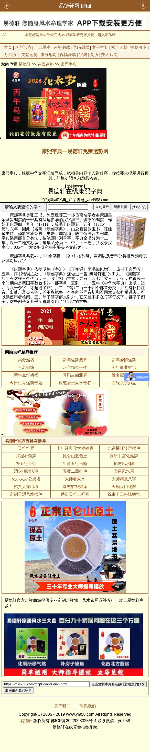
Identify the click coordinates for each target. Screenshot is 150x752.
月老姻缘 (26, 367)
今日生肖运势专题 (26, 383)
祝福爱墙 (68, 54)
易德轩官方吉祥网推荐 (25, 441)
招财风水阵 (124, 463)
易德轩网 (69, 5)
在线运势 (45, 64)
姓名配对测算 (124, 375)
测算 (86, 6)
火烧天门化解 (124, 486)
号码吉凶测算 (75, 375)
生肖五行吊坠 (75, 463)
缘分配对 (48, 54)
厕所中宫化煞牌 (124, 456)
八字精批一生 (75, 367)
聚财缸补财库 (75, 486)
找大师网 (109, 54)
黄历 (94, 54)
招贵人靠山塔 (26, 486)
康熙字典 (68, 64)
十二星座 (42, 47)
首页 (8, 47)
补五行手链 (26, 463)
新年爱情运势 (124, 360)
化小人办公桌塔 (26, 479)
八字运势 (23, 47)
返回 (7, 6)
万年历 (10, 54)
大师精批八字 (124, 479)
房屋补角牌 (26, 456)
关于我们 (62, 706)
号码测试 (81, 47)
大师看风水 (75, 479)
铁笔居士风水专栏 (75, 383)
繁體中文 (75, 186)
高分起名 (26, 360)
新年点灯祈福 (26, 375)
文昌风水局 (124, 471)
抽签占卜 (138, 47)
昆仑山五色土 (75, 456)
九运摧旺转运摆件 (124, 448)
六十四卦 (119, 47)
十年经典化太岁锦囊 (75, 448)
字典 (83, 54)
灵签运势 (29, 54)
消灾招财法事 (26, 471)
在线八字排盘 (124, 383)
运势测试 (61, 47)
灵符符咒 (26, 448)
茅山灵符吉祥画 (75, 494)
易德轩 (24, 64)
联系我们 (88, 706)
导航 (143, 6)
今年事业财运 (124, 367)
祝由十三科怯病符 (124, 494)
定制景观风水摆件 (26, 494)
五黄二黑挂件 (75, 471)
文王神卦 (100, 47)
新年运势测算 (75, 360)
